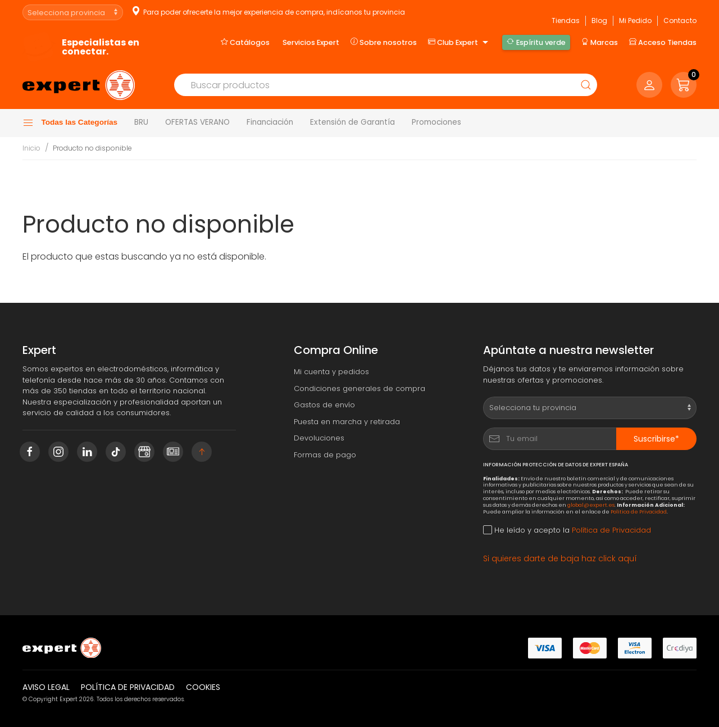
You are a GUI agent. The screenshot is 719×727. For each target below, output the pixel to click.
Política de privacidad (128, 687)
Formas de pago (325, 454)
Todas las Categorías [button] (69, 123)
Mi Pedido (635, 20)
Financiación (270, 122)
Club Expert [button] (459, 42)
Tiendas (566, 20)
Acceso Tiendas (663, 42)
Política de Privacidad (639, 511)
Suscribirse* (656, 438)
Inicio (31, 148)
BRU (141, 122)
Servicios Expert (311, 42)
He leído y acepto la (567, 530)
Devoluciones (319, 438)
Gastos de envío (324, 404)
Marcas (599, 42)
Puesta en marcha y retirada (347, 421)
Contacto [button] (680, 20)
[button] (684, 85)
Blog (599, 20)
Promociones (436, 122)
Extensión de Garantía (352, 122)
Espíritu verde (536, 42)
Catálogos (245, 42)
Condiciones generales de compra (359, 388)
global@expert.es (591, 504)
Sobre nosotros (384, 42)
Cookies (203, 687)
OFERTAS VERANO (197, 122)
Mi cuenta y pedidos (331, 371)
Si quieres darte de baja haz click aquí (560, 558)
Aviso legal (46, 687)
